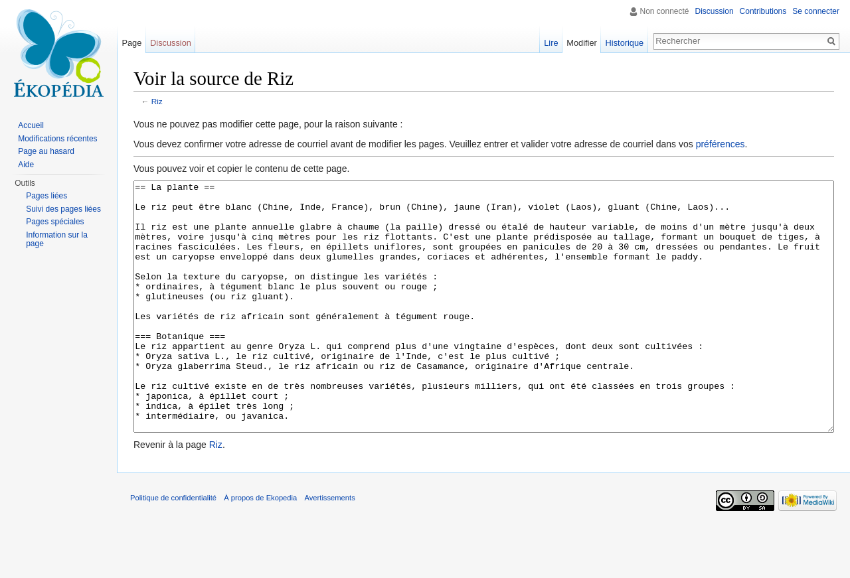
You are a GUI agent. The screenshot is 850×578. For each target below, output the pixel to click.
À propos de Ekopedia (260, 547)
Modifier (581, 43)
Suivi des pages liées (63, 209)
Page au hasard (46, 151)
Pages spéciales (55, 221)
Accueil (31, 125)
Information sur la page (57, 239)
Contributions (763, 11)
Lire (551, 43)
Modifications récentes (57, 138)
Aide (26, 164)
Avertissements (329, 547)
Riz (157, 101)
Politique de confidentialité (173, 547)
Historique (625, 43)
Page (131, 43)
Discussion (714, 11)
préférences (720, 144)
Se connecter (815, 11)
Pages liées (46, 195)
